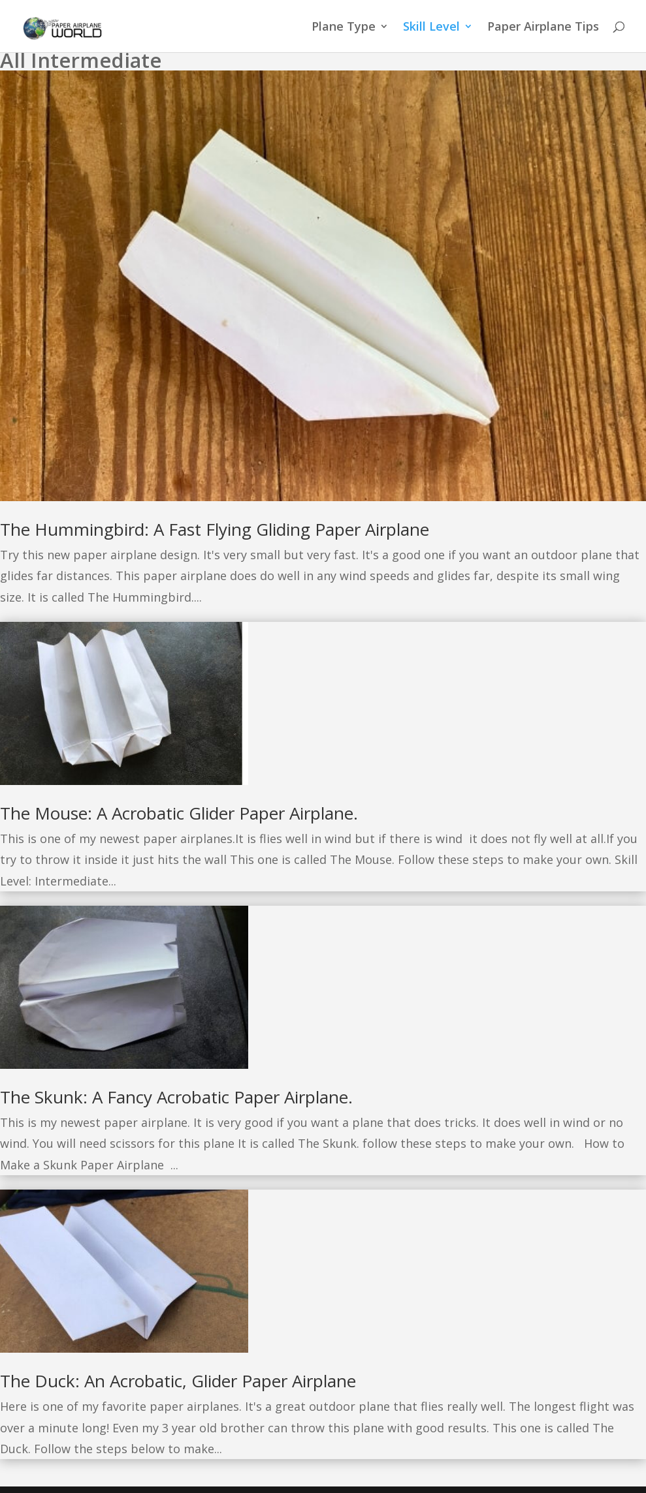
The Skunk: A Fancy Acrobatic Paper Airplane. (176, 1097)
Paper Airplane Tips (543, 28)
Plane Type (344, 28)
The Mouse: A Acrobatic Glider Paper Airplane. (179, 813)
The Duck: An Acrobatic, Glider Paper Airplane (178, 1381)
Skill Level (431, 28)
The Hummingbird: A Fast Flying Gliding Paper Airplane (214, 529)
